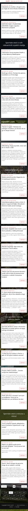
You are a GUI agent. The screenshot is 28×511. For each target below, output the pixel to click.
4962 (8, 498)
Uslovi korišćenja (21, 505)
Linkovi (11, 507)
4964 (17, 498)
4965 (21, 498)
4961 (4, 498)
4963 (13, 498)
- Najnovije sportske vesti (14, 1)
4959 (18, 495)
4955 (24, 492)
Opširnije (22, 16)
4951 (6, 492)
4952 (11, 492)
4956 (5, 495)
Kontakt (17, 507)
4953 (15, 492)
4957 (9, 495)
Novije (4, 486)
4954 (19, 492)
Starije (24, 486)
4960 (23, 495)
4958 (14, 495)
